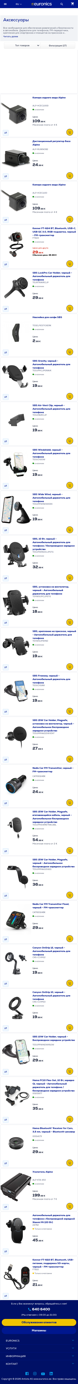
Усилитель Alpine (43, 1171)
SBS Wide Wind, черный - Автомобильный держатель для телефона (51, 498)
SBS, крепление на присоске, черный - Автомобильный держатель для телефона (54, 635)
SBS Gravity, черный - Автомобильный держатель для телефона (51, 364)
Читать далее (10, 36)
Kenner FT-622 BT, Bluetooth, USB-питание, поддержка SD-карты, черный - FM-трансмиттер (53, 1263)
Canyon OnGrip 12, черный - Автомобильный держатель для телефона (51, 951)
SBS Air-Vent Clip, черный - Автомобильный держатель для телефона (51, 409)
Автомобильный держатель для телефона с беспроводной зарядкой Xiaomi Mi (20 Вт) (54, 1219)
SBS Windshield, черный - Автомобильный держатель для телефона (51, 453)
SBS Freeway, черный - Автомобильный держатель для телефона (51, 679)
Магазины (39, 1330)
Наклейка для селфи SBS (47, 317)
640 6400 (41, 1309)
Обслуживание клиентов (39, 1322)
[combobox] (19, 4)
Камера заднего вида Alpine (49, 97)
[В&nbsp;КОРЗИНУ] (69, 132)
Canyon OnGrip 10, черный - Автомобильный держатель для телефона (51, 996)
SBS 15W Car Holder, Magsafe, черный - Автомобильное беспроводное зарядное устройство (54, 863)
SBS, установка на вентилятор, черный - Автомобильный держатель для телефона (51, 590)
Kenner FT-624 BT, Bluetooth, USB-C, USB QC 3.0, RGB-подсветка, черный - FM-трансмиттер (54, 232)
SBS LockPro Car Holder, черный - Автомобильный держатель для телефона (52, 276)
